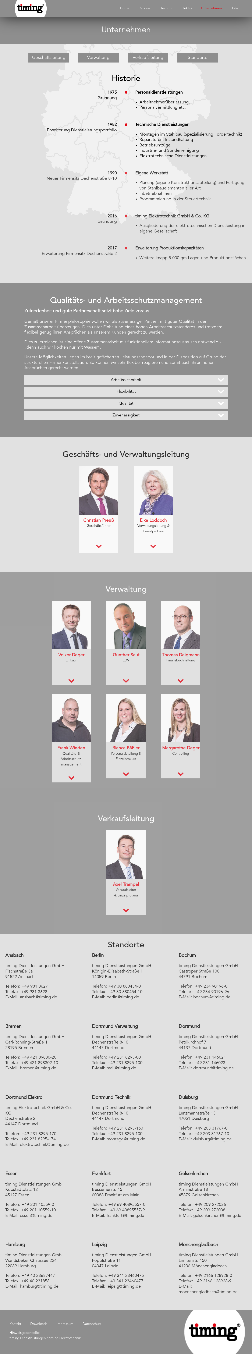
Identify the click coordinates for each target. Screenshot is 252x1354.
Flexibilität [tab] (126, 392)
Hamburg (15, 1245)
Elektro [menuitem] (186, 8)
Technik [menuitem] (166, 8)
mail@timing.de (121, 1068)
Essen (11, 1174)
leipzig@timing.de (124, 1286)
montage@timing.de (126, 1139)
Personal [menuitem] (145, 8)
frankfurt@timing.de (125, 1216)
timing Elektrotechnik (65, 1338)
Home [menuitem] (124, 8)
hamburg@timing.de (39, 1286)
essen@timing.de (36, 1216)
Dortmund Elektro (23, 1097)
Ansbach (14, 955)
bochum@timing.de (211, 997)
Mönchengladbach (198, 1245)
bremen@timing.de (38, 1068)
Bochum (187, 955)
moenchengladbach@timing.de (208, 1292)
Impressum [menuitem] (65, 1324)
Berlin (98, 955)
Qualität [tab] (126, 403)
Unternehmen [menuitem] (211, 8)
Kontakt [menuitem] (15, 1324)
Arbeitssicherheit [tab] (126, 380)
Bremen (13, 1026)
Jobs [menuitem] (234, 8)
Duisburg (188, 1097)
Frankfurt (101, 1174)
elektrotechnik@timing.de (44, 1145)
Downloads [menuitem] (38, 1324)
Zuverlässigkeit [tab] (126, 415)
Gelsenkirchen (193, 1174)
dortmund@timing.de (213, 1068)
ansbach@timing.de (38, 997)
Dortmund (189, 1026)
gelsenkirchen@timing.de (217, 1216)
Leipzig (99, 1245)
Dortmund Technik (111, 1097)
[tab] (98, 546)
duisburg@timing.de (212, 1139)
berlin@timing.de (123, 997)
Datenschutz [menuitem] (92, 1324)
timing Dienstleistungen (28, 1338)
